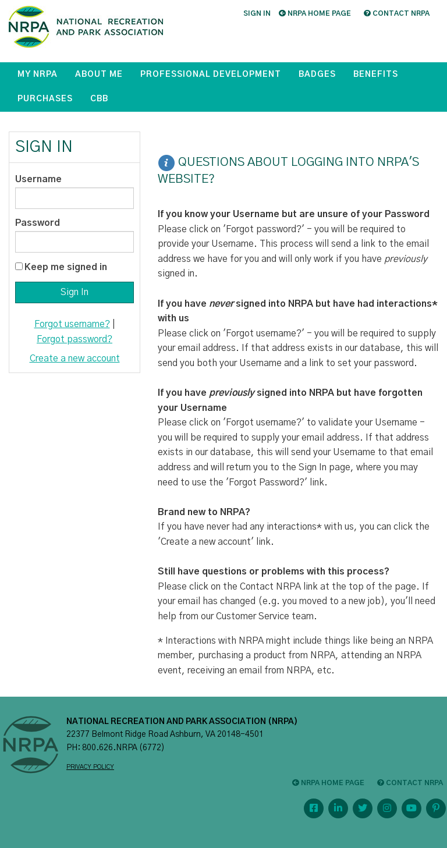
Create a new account (75, 358)
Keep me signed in (65, 267)
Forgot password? (74, 339)
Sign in (257, 13)
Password (37, 223)
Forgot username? (72, 324)
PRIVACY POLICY (90, 767)
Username (38, 179)
